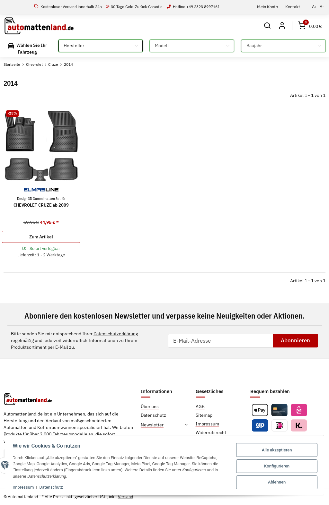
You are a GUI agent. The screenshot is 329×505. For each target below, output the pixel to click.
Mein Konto (267, 7)
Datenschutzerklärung (115, 334)
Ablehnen (275, 481)
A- (322, 6)
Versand (125, 497)
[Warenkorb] (309, 26)
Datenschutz (53, 486)
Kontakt (292, 7)
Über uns (150, 406)
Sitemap (204, 415)
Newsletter (152, 425)
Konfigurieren (275, 465)
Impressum (25, 486)
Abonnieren (295, 340)
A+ (314, 6)
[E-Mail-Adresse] (220, 340)
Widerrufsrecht (211, 432)
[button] (267, 26)
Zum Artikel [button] (41, 237)
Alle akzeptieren (275, 450)
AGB (200, 406)
